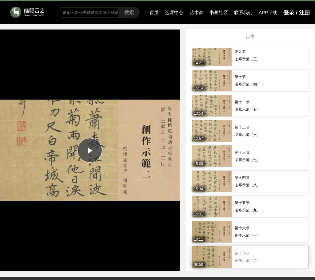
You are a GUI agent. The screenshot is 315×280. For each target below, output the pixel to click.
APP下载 (268, 12)
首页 (154, 12)
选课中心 (174, 12)
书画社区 (218, 12)
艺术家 (196, 12)
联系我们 (243, 12)
